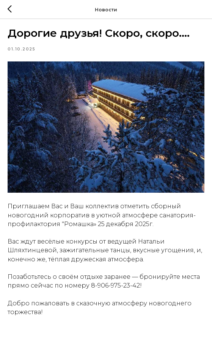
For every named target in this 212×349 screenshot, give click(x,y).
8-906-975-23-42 (115, 285)
